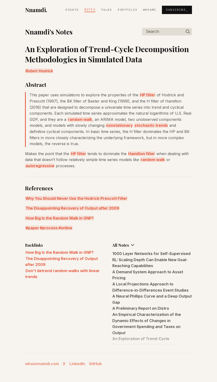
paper (33, 227)
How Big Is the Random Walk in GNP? (60, 218)
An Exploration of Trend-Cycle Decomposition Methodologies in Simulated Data (143, 344)
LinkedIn (77, 363)
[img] (188, 31)
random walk (80, 119)
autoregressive (40, 165)
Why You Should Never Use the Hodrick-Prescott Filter (76, 198)
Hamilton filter (141, 153)
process (50, 227)
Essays (72, 9)
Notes (89, 9)
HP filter (147, 95)
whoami (149, 9)
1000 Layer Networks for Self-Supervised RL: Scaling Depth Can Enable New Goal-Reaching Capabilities (151, 259)
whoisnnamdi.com (42, 363)
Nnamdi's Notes (48, 31)
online (66, 227)
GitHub (95, 363)
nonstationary (119, 125)
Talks (106, 9)
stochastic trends (151, 125)
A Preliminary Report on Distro (140, 308)
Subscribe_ (177, 9)
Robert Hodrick (39, 71)
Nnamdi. (36, 10)
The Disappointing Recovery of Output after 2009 (72, 208)
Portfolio (127, 9)
